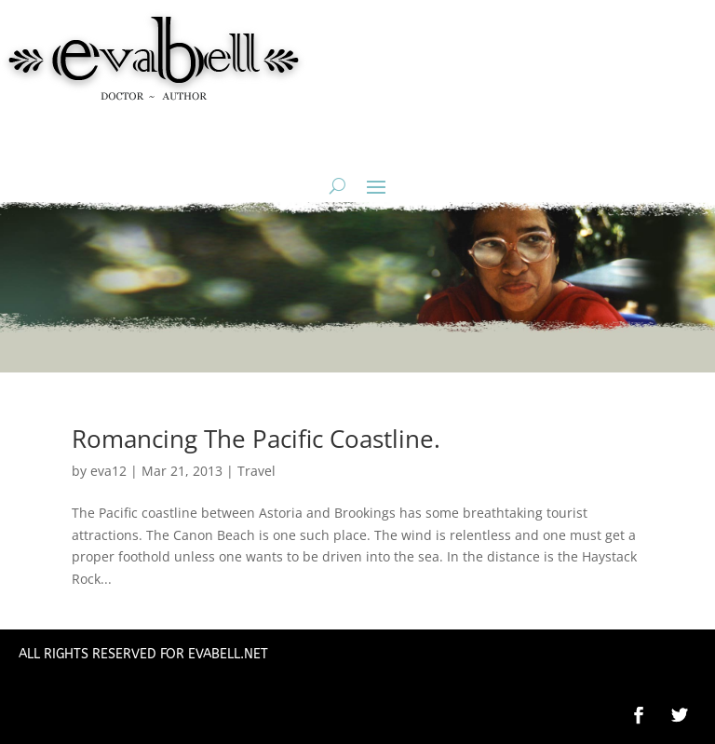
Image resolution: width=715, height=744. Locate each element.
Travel (256, 471)
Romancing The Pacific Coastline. (256, 438)
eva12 (108, 471)
